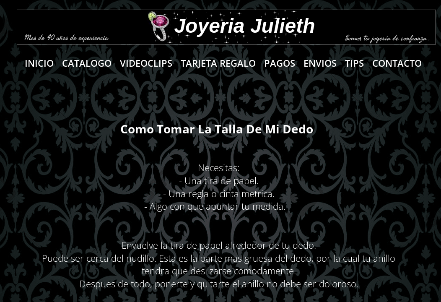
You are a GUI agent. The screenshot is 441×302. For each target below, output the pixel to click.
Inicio (39, 63)
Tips (354, 63)
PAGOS (279, 63)
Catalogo (87, 63)
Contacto (397, 63)
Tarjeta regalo (218, 63)
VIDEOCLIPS (146, 63)
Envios (320, 63)
